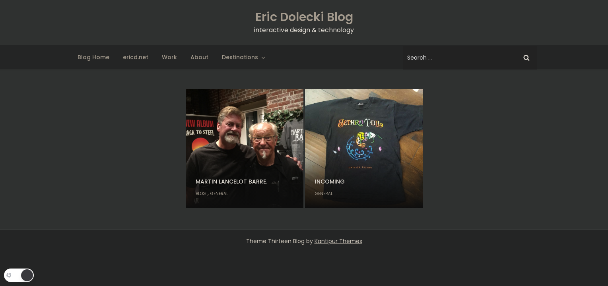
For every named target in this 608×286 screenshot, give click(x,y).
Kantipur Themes (338, 241)
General (219, 193)
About (199, 57)
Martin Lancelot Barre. (231, 182)
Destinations (244, 57)
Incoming (330, 182)
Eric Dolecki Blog (304, 17)
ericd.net (135, 57)
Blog (201, 193)
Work (169, 57)
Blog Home (93, 57)
